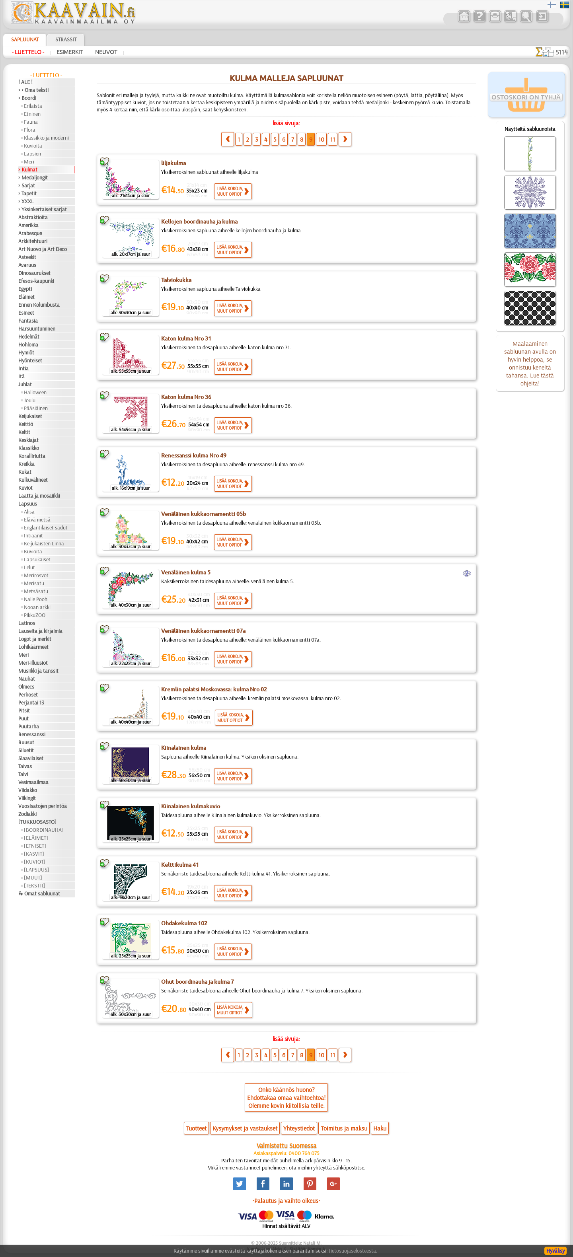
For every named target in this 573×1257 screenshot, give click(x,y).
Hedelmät (28, 336)
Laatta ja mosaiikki (39, 495)
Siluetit (26, 750)
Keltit (24, 432)
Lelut (29, 567)
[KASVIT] (34, 853)
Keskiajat (28, 440)
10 (321, 139)
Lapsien (32, 153)
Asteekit (27, 257)
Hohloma (28, 344)
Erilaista (33, 105)
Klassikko (28, 447)
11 (332, 139)
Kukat (24, 471)
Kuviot (25, 487)
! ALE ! (25, 82)
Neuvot (106, 52)
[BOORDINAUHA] (44, 829)
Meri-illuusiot (33, 662)
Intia (23, 368)
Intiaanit (33, 535)
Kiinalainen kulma (183, 748)
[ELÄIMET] (36, 837)
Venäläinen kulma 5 (185, 572)
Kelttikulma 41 (180, 865)
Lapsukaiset (37, 559)
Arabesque (30, 233)
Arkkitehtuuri (32, 241)
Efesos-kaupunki (36, 280)
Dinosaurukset (34, 272)
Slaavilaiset (30, 758)
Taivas (25, 766)
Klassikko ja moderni (46, 137)
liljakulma (173, 163)
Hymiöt (26, 352)
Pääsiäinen (36, 408)
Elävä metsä (37, 519)
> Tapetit (27, 193)
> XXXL (26, 201)
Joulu (29, 400)
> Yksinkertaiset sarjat (42, 209)
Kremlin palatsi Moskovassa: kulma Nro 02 (214, 689)
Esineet (26, 312)
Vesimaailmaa (33, 782)
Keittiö (25, 424)
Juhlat (25, 384)
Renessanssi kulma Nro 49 (193, 455)
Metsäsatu (36, 591)
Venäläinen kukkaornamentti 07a (203, 631)
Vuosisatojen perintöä (42, 805)
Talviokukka (176, 280)
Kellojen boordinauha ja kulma (199, 221)
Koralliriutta (31, 455)
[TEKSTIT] (34, 885)
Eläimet (26, 296)
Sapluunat (25, 39)
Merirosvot (36, 575)
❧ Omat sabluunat (39, 893)
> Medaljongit (33, 177)
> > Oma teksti (33, 89)
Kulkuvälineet (33, 479)
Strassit (65, 39)
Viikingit (27, 798)
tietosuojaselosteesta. (353, 1250)
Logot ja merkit (34, 638)
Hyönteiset (30, 360)
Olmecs (26, 686)
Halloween (35, 392)
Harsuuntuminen (36, 328)
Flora (29, 129)
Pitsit (24, 710)
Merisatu (34, 583)
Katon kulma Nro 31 (186, 338)
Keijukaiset (30, 416)
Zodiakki (27, 813)
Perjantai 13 (31, 702)
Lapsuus (27, 503)
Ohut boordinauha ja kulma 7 (197, 982)
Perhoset (28, 694)
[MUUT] (33, 877)
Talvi (23, 774)
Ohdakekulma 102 (184, 923)
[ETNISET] (35, 845)
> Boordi (27, 97)
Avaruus (27, 265)
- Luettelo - (28, 52)
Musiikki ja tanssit (38, 670)
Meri (29, 161)
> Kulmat (27, 169)
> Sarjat (26, 185)
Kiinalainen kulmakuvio (190, 806)
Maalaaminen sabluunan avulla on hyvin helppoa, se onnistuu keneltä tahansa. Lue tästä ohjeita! (530, 363)
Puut (23, 718)
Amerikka (28, 225)
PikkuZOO (34, 615)
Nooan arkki (37, 607)
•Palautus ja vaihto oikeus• (286, 1200)
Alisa (29, 511)
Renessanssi (31, 734)
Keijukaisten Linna (44, 543)
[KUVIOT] (34, 861)
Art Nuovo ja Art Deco (42, 249)
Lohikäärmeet (33, 646)
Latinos (26, 623)
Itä (21, 376)
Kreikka (26, 463)
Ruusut (26, 742)
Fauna (31, 121)
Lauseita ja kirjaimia (40, 630)
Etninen (32, 113)
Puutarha (28, 726)
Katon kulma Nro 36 (186, 397)
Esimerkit (70, 52)
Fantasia (28, 320)
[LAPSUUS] (36, 869)
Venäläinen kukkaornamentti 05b (203, 514)
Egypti (25, 288)
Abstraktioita (33, 217)
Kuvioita (33, 145)
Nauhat (26, 678)
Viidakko (27, 790)
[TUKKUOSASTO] (37, 821)
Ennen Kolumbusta (39, 304)
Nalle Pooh (35, 599)
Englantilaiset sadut (46, 527)
